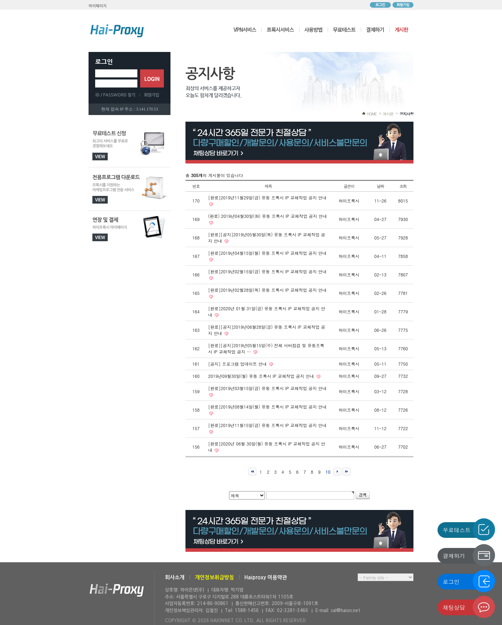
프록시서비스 (280, 29)
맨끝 (346, 471)
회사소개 (174, 577)
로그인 (380, 5)
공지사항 (406, 113)
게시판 (401, 29)
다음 (337, 471)
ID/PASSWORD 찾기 (117, 95)
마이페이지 (98, 6)
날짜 (380, 186)
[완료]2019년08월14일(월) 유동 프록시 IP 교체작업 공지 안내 (267, 407)
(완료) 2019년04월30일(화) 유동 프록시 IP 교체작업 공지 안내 (267, 216)
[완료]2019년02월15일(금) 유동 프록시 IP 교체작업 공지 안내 (267, 271)
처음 (252, 471)
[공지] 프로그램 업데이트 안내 (238, 364)
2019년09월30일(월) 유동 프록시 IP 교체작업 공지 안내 (261, 376)
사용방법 (313, 29)
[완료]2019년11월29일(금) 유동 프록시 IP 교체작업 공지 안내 (267, 197)
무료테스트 (344, 29)
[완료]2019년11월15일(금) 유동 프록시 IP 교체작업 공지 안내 (267, 425)
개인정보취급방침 (214, 577)
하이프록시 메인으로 (117, 31)
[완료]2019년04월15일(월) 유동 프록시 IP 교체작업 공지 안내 (267, 253)
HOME (371, 113)
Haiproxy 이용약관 (265, 577)
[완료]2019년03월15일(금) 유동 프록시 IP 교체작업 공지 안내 (267, 388)
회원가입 (403, 5)
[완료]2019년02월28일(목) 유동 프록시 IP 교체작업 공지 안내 (267, 290)
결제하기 (375, 29)
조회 (403, 186)
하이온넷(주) (117, 590)
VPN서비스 (245, 29)
